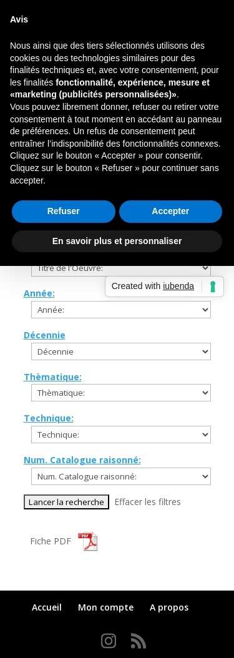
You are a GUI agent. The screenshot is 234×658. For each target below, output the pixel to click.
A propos (169, 607)
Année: (39, 293)
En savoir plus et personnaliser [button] (117, 241)
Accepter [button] (170, 211)
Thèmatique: (53, 377)
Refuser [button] (63, 211)
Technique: (49, 418)
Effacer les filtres (147, 502)
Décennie (45, 335)
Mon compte (106, 607)
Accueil (47, 607)
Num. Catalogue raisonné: (82, 460)
